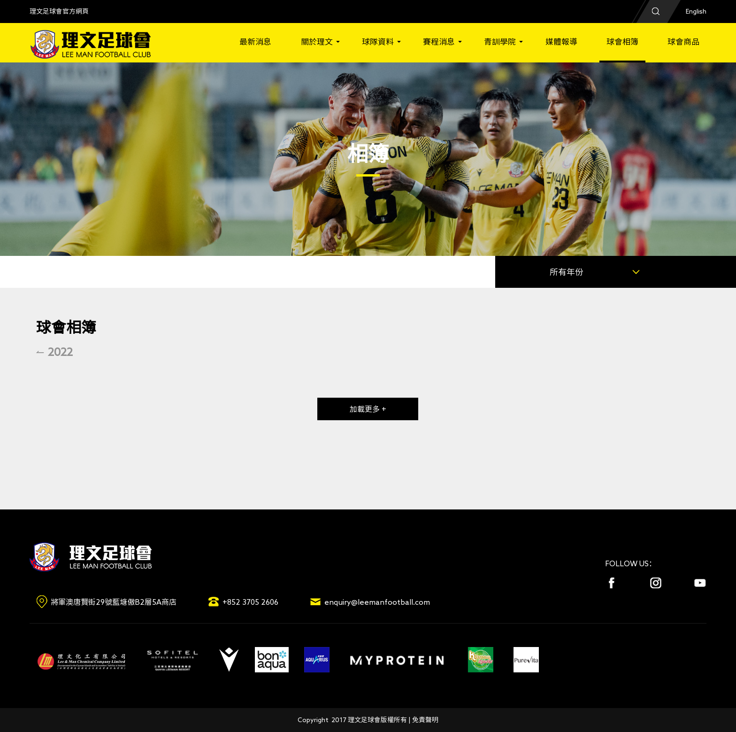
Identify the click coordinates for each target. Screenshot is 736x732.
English (696, 11)
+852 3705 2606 (250, 602)
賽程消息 (439, 42)
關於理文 (317, 42)
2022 (60, 351)
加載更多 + (368, 409)
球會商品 (683, 42)
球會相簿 (622, 42)
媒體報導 (561, 42)
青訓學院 (500, 42)
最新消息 (255, 42)
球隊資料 (378, 42)
